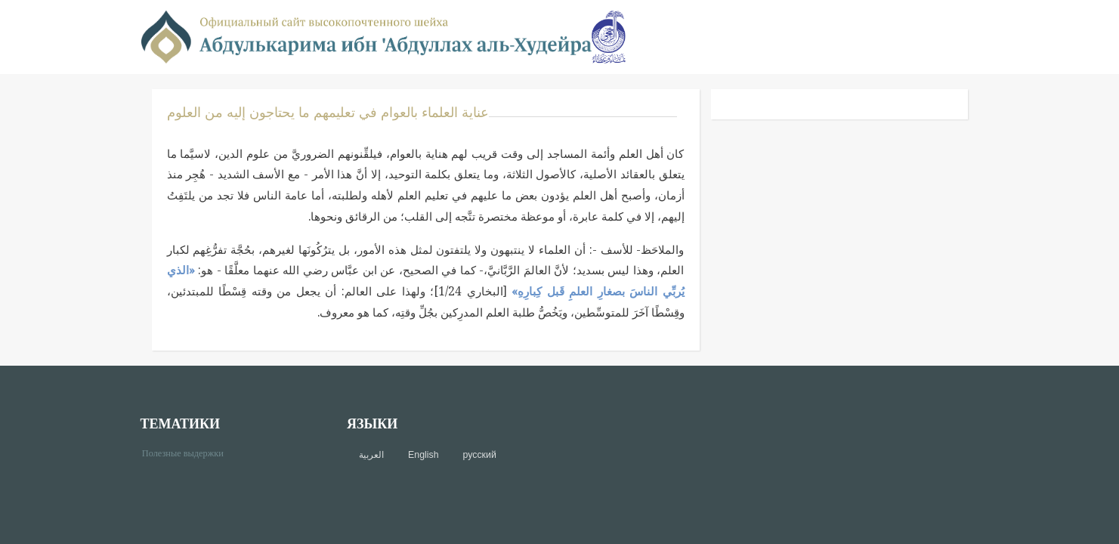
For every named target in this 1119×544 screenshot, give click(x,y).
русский (479, 455)
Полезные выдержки (188, 452)
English (423, 455)
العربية (371, 455)
